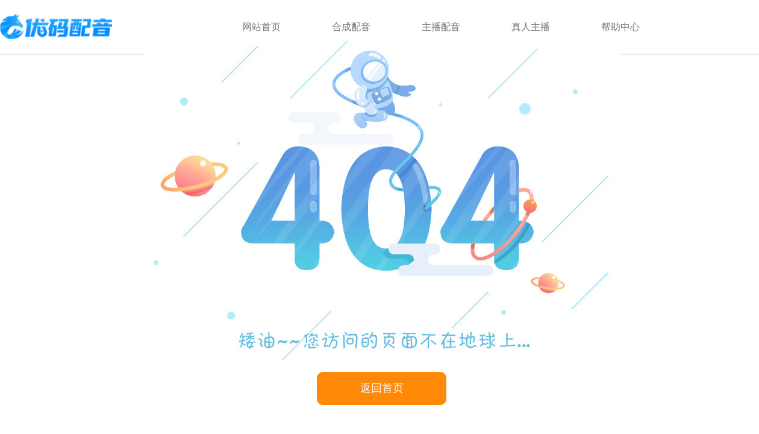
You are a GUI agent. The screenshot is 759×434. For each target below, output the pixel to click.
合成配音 (351, 27)
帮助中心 (620, 27)
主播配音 (441, 27)
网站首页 (261, 27)
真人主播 (530, 27)
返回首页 (382, 388)
